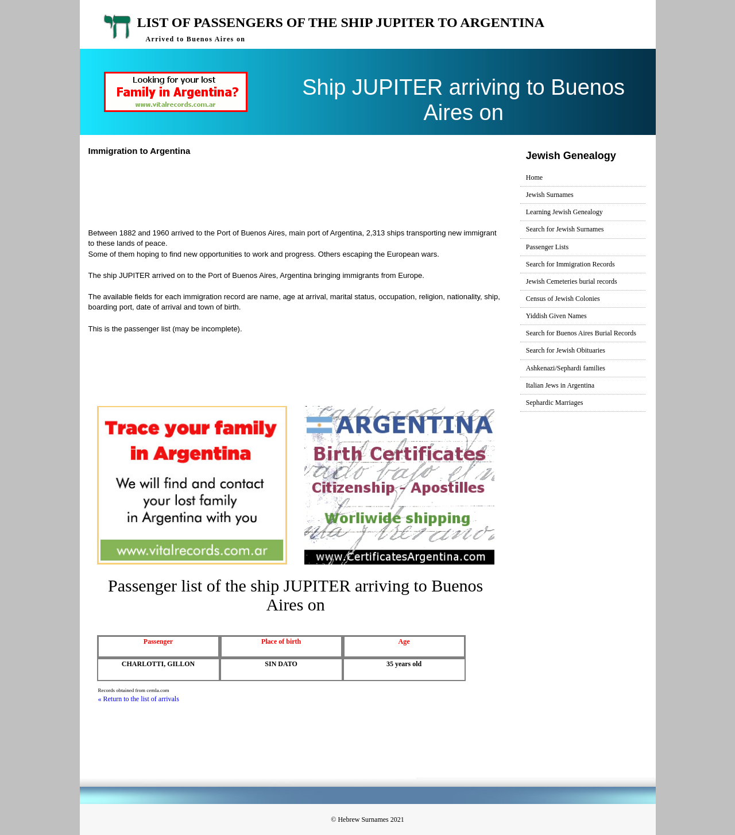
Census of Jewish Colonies (563, 299)
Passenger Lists (547, 247)
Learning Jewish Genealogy (564, 212)
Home (534, 177)
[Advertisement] (300, 191)
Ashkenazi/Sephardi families (565, 368)
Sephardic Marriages (554, 403)
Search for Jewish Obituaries (565, 350)
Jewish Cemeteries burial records (571, 281)
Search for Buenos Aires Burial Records (581, 333)
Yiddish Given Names (556, 316)
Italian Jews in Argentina (560, 385)
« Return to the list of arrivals (138, 699)
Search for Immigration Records (570, 264)
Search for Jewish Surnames (565, 229)
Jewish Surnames (550, 195)
